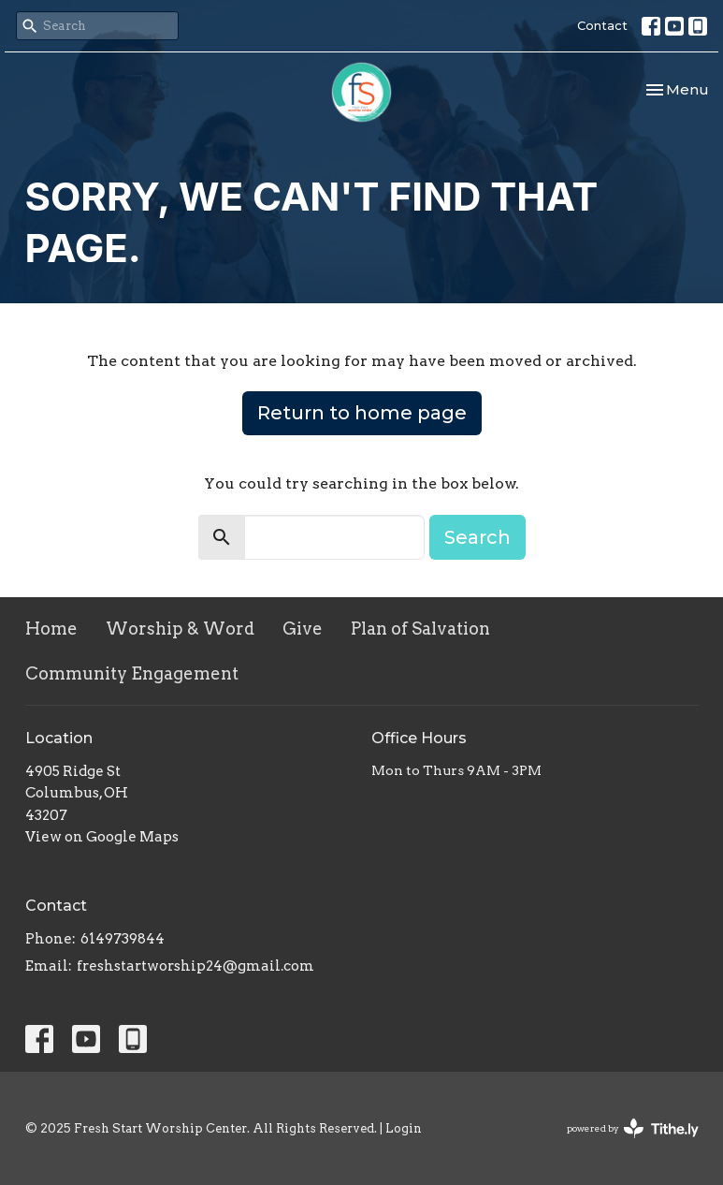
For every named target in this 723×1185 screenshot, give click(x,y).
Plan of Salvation (420, 628)
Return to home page (362, 413)
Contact (602, 25)
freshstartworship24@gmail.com (195, 966)
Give (302, 628)
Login (403, 1128)
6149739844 (122, 938)
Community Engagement (132, 673)
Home (51, 628)
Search (477, 537)
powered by (633, 1128)
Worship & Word (180, 628)
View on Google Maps (102, 836)
